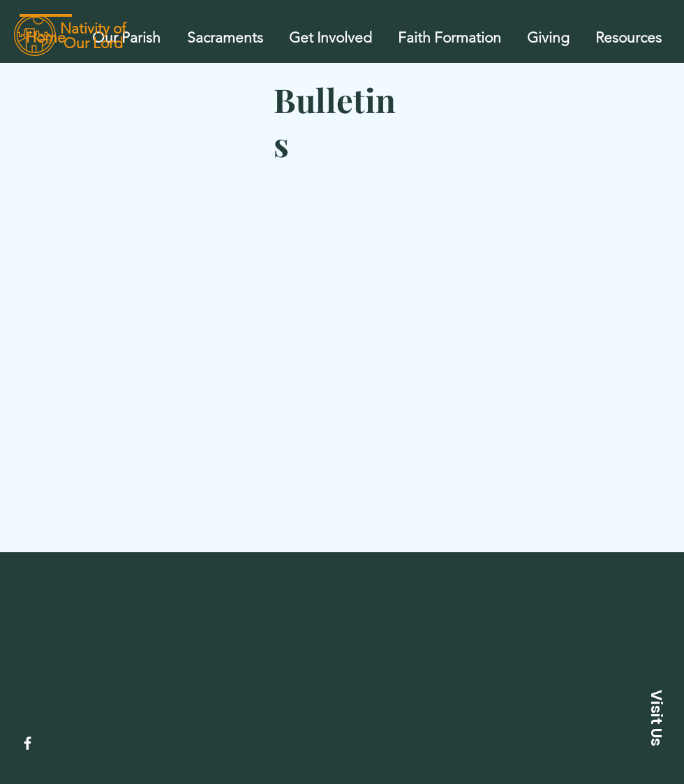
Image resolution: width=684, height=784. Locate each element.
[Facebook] (27, 743)
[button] (225, 31)
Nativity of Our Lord (93, 36)
